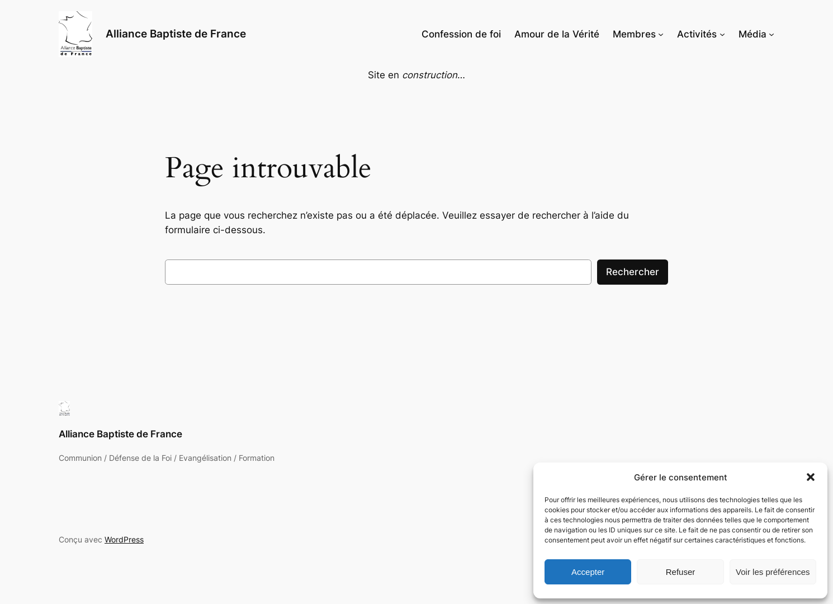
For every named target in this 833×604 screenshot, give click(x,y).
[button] (810, 477)
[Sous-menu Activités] (722, 34)
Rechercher (632, 271)
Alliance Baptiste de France (176, 33)
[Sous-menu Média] (771, 34)
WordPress (124, 539)
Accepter (587, 572)
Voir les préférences (773, 572)
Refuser (680, 572)
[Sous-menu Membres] (661, 34)
